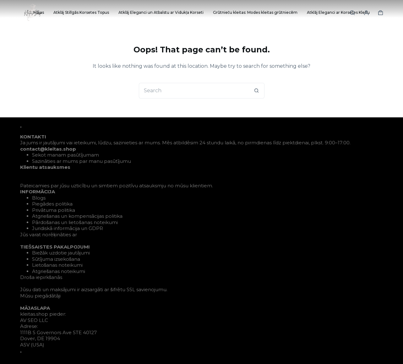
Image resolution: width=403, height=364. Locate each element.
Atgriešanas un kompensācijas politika (77, 216)
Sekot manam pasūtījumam (65, 155)
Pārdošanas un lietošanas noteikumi (75, 222)
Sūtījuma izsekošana (56, 259)
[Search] (352, 12)
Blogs (39, 198)
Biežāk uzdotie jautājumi (61, 253)
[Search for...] (194, 91)
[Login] (366, 12)
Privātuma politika (53, 210)
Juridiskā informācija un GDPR (67, 228)
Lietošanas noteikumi (57, 265)
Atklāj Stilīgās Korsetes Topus (81, 12)
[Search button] (256, 91)
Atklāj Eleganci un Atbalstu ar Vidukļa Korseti (161, 12)
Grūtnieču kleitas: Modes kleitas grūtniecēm (255, 12)
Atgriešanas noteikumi (58, 271)
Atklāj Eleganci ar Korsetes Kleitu (338, 12)
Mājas (38, 12)
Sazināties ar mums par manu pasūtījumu (81, 161)
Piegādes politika (52, 204)
